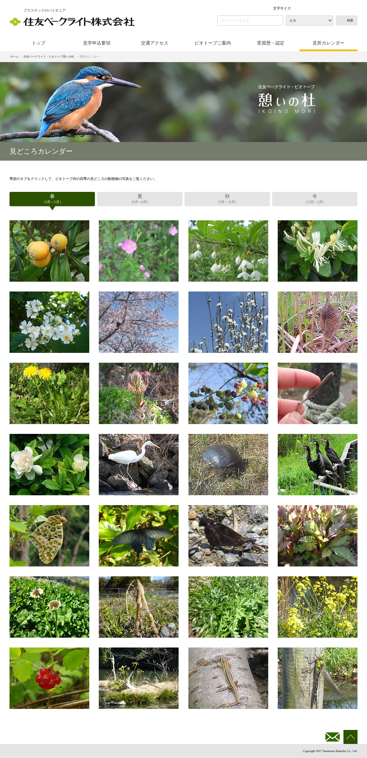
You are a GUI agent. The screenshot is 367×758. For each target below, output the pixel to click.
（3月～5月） (52, 198)
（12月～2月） (315, 198)
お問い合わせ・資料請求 (332, 737)
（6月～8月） (139, 198)
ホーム (14, 56)
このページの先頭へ (350, 737)
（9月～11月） (227, 198)
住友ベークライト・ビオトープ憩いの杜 (49, 56)
